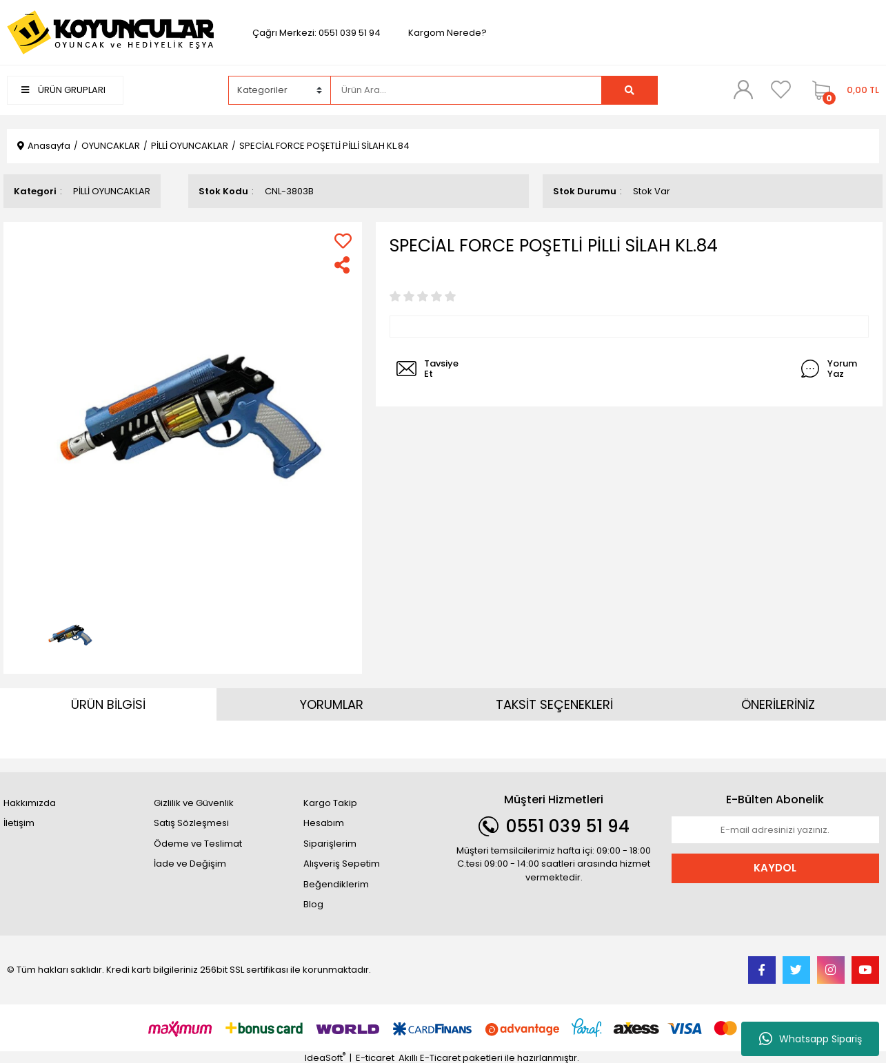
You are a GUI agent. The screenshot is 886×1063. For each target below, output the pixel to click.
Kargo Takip (330, 802)
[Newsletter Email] (775, 830)
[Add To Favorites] (343, 240)
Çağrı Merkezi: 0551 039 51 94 (316, 32)
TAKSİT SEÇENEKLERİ (554, 704)
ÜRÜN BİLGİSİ (108, 704)
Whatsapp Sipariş (810, 1038)
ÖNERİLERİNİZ (778, 704)
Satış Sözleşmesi (191, 822)
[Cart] (842, 90)
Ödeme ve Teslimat (198, 843)
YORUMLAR (331, 704)
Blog (313, 904)
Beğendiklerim (336, 884)
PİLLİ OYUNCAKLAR (111, 191)
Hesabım (323, 822)
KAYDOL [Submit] (775, 867)
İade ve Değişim (190, 863)
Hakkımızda (29, 802)
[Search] (466, 90)
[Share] (343, 265)
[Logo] (110, 32)
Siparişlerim (329, 843)
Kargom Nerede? (447, 32)
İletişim (18, 822)
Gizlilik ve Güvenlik (194, 802)
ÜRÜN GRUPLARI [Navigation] (63, 89)
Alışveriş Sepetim (341, 863)
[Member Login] (743, 89)
